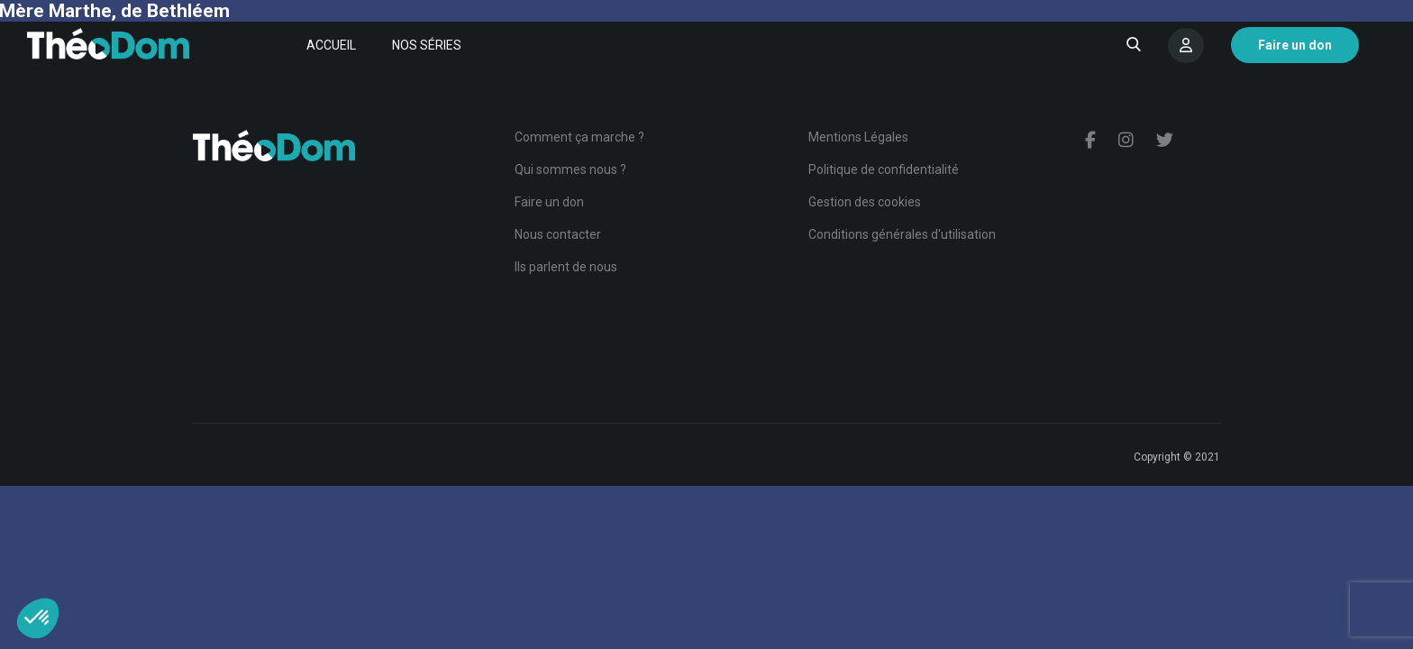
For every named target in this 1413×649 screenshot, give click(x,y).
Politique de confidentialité (883, 169)
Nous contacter (558, 234)
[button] (37, 618)
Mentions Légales (858, 137)
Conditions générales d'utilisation (902, 234)
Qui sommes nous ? (570, 169)
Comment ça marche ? (579, 137)
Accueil (331, 45)
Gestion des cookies (864, 202)
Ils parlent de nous (566, 267)
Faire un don (549, 202)
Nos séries (426, 45)
